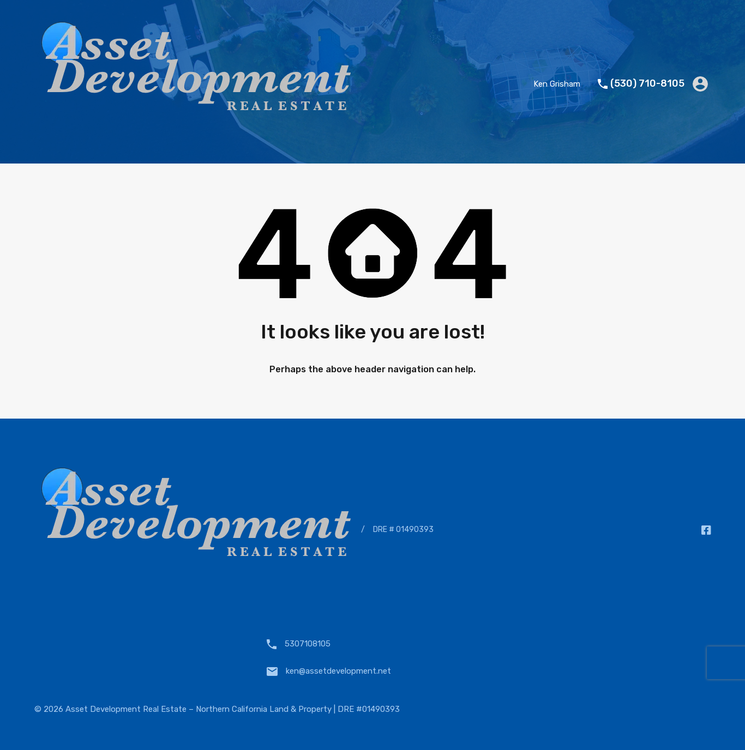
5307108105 (308, 644)
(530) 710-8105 (647, 83)
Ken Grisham (556, 84)
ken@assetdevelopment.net (338, 671)
